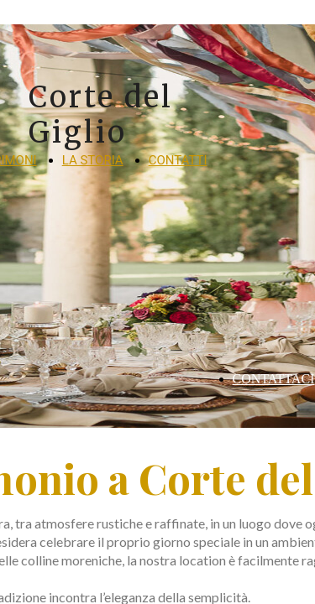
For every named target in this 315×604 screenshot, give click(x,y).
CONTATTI (178, 160)
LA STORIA (92, 160)
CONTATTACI (274, 379)
